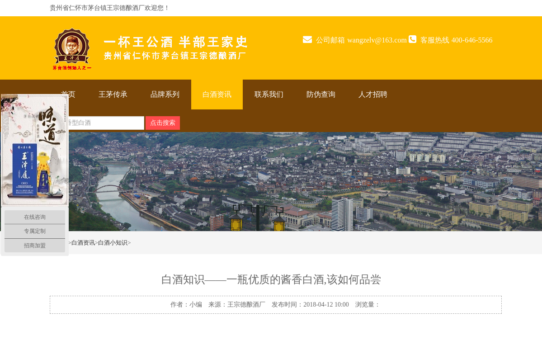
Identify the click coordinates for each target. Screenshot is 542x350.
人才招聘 (372, 94)
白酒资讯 (217, 94)
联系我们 (269, 94)
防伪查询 (320, 94)
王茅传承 (113, 94)
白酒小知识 (112, 242)
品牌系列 (165, 94)
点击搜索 (162, 122)
